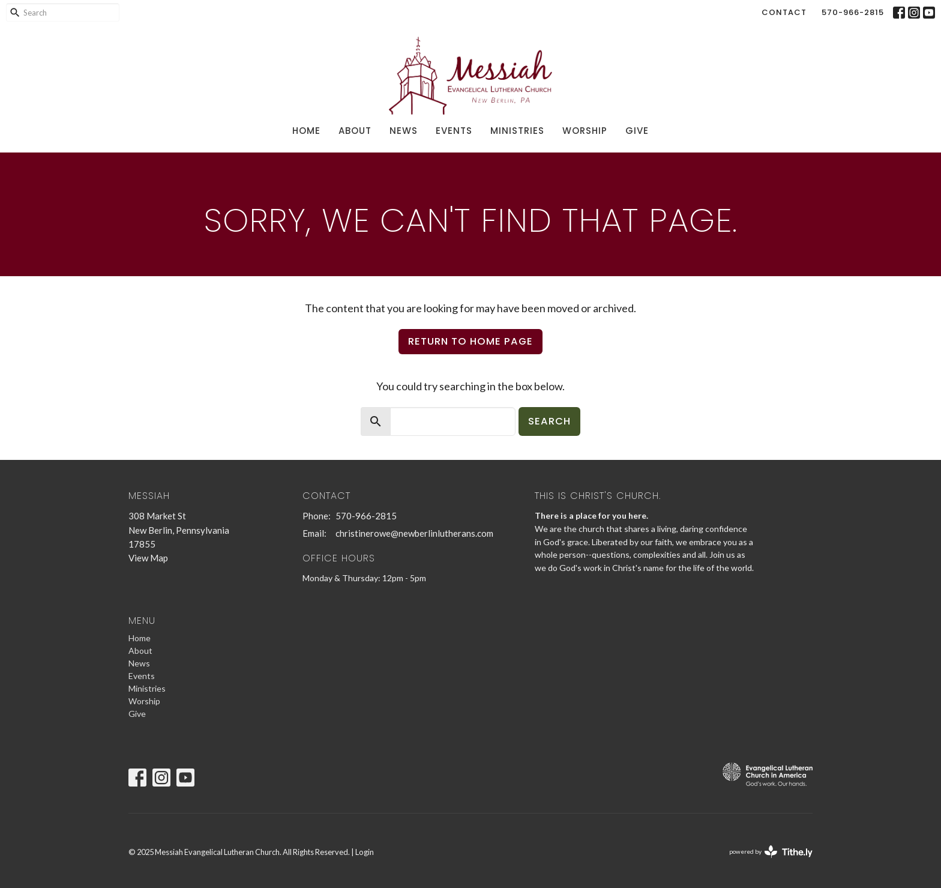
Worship (584, 130)
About (354, 130)
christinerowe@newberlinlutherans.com (414, 533)
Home (306, 130)
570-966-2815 (853, 12)
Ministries (517, 130)
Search (549, 421)
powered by (771, 851)
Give (637, 130)
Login (364, 852)
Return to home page (470, 341)
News (403, 130)
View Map (148, 557)
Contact (784, 12)
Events (454, 130)
